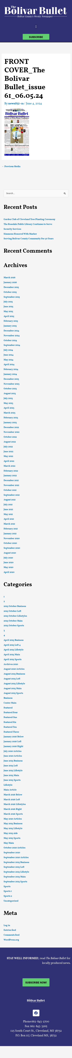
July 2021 (8, 505)
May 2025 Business (13, 824)
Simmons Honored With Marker (20, 234)
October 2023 (10, 389)
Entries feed (10, 930)
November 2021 (11, 485)
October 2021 (10, 490)
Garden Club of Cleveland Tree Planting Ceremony (29, 219)
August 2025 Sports (13, 693)
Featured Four (11, 713)
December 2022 (11, 427)
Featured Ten (10, 727)
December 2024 (11, 331)
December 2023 (11, 379)
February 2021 (11, 529)
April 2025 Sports (12, 660)
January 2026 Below (14, 737)
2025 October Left (12, 611)
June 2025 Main (11, 775)
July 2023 (8, 398)
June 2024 (8, 355)
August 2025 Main (13, 689)
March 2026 (9, 278)
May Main (9, 843)
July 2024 (8, 350)
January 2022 (10, 476)
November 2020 (12, 539)
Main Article (10, 790)
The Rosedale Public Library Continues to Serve (28, 224)
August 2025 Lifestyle (14, 684)
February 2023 (11, 418)
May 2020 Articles (13, 819)
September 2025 (12, 297)
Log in (7, 925)
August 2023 (10, 394)
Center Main (10, 703)
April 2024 (9, 365)
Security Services (12, 229)
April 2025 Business (13, 640)
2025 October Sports (14, 626)
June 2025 (8, 307)
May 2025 (8, 312)
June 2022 (8, 452)
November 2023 (11, 384)
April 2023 (9, 408)
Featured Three (11, 732)
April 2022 (9, 461)
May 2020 (8, 567)
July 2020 (8, 558)
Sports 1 (8, 891)
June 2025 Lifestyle (13, 771)
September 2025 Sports (15, 882)
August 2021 (10, 500)
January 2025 (10, 326)
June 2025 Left (11, 766)
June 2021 (8, 510)
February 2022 (11, 471)
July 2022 (8, 447)
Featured (8, 708)
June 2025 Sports (12, 780)
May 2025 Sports (12, 838)
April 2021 (9, 519)
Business (8, 698)
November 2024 (12, 336)
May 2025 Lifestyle (13, 829)
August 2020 (10, 553)
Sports (7, 887)
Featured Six (10, 722)
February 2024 (11, 369)
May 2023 (8, 403)
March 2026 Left (12, 800)
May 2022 (8, 456)
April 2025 (9, 316)
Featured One (10, 717)
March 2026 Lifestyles (15, 804)
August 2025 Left (12, 679)
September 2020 (12, 548)
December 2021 (11, 480)
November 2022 (11, 432)
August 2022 (10, 442)
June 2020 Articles (13, 756)
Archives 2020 (11, 664)
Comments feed (11, 935)
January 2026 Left (12, 742)
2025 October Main (13, 621)
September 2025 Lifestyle (16, 872)
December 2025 (11, 287)
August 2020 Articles (14, 669)
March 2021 (9, 524)
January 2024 (10, 374)
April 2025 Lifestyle (13, 650)
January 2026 (10, 282)
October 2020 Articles (14, 848)
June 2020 (8, 563)
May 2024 (8, 360)
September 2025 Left (14, 867)
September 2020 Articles (16, 858)
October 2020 (10, 543)
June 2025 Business (13, 761)
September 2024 (12, 345)
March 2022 (9, 466)
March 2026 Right (13, 809)
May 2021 (8, 514)
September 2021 (12, 495)
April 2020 (9, 572)
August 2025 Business (14, 674)
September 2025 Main (15, 877)
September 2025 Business (16, 862)
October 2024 (10, 341)
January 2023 (10, 423)
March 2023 (9, 413)
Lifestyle (8, 785)
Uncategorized (11, 901)
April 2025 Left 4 (12, 645)
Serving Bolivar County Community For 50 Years (28, 239)
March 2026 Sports (13, 814)
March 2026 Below (13, 795)
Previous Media (11, 167)
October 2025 (10, 292)
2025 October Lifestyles (15, 616)
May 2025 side (11, 833)
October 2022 (10, 437)
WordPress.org (11, 940)
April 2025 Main (12, 655)
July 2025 (8, 302)
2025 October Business (15, 606)
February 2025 (11, 321)
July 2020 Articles (12, 751)
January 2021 (10, 534)
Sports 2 (8, 896)
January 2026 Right (13, 746)
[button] (36, 26)
